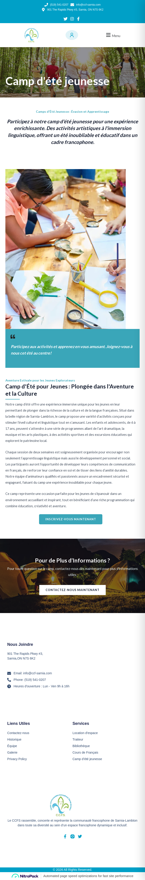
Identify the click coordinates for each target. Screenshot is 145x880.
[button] (113, 35)
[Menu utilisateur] (72, 35)
